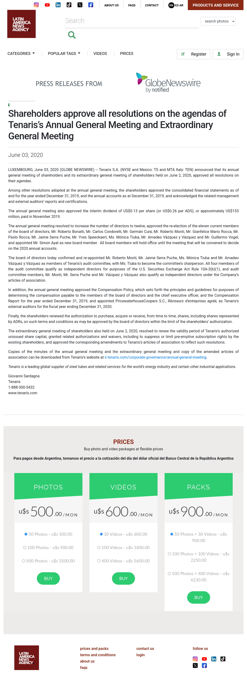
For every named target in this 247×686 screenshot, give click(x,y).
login (140, 655)
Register (193, 54)
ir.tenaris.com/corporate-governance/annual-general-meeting (155, 357)
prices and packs (94, 648)
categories (19, 53)
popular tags (62, 53)
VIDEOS (100, 53)
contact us (145, 648)
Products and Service (216, 5)
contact (152, 5)
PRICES (126, 53)
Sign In (228, 54)
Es (177, 5)
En (171, 5)
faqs (131, 5)
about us (111, 5)
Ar (181, 5)
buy (48, 578)
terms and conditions (98, 655)
